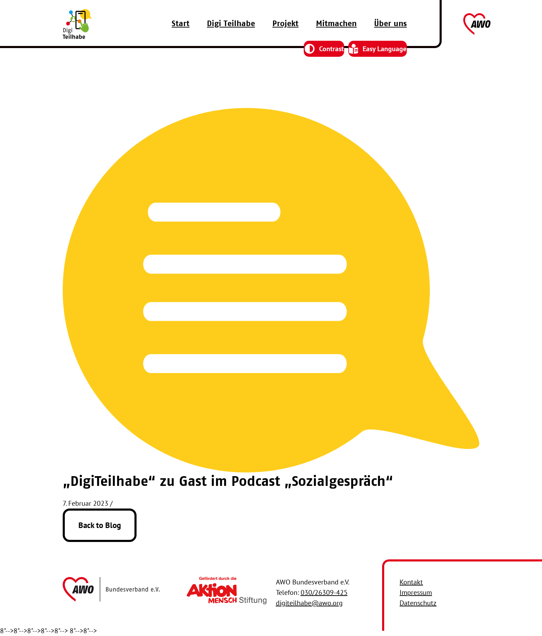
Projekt (285, 38)
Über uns (390, 38)
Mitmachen (336, 38)
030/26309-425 (324, 592)
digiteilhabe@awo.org (309, 602)
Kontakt (411, 582)
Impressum (416, 592)
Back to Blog (99, 525)
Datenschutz (418, 602)
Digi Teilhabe (231, 38)
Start (180, 38)
